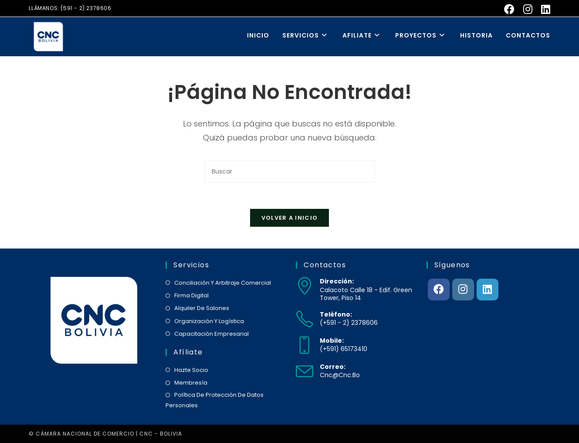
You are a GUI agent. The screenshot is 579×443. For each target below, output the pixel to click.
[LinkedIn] (487, 289)
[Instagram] (463, 289)
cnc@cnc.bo (340, 375)
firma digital (191, 295)
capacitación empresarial (211, 334)
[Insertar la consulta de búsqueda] (290, 171)
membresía (190, 382)
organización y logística (209, 321)
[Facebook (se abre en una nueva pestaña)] (509, 9)
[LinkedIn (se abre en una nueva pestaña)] (543, 9)
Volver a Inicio (289, 218)
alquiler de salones (201, 308)
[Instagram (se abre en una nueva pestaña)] (528, 9)
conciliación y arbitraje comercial (222, 283)
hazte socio (191, 370)
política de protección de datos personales (215, 400)
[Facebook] (439, 289)
